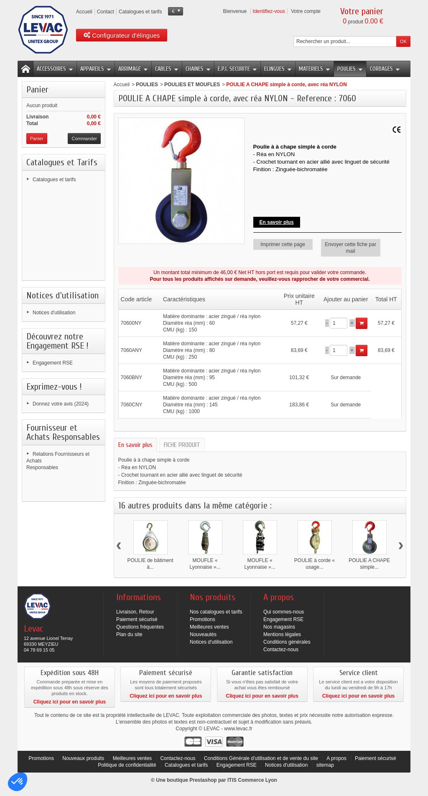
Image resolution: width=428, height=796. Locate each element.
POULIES (350, 68)
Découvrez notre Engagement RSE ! (57, 341)
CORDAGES (385, 68)
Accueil (122, 84)
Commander (84, 138)
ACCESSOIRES (55, 68)
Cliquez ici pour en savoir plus (69, 702)
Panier (37, 89)
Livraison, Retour (135, 612)
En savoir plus (277, 222)
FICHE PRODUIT (182, 445)
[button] (18, 782)
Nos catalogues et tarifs (216, 612)
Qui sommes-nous (283, 612)
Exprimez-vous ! (54, 386)
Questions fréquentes (140, 627)
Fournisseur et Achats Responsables (63, 432)
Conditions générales (287, 642)
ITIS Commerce (245, 780)
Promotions (202, 619)
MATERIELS (314, 68)
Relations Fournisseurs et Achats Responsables (57, 460)
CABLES (166, 68)
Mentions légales (282, 634)
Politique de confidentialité (128, 765)
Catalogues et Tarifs (61, 162)
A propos (336, 758)
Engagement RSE (53, 363)
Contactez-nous (280, 649)
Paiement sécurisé (137, 619)
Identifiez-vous (269, 11)
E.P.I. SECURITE (237, 68)
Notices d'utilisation (62, 295)
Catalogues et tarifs (54, 179)
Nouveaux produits (83, 758)
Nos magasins (279, 627)
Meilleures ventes (209, 627)
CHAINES (198, 68)
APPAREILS (95, 68)
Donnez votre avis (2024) (61, 404)
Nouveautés (203, 634)
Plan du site (129, 634)
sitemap (325, 765)
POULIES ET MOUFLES (192, 84)
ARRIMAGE (133, 68)
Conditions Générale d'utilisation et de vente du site (261, 758)
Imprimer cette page (282, 244)
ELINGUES (278, 68)
